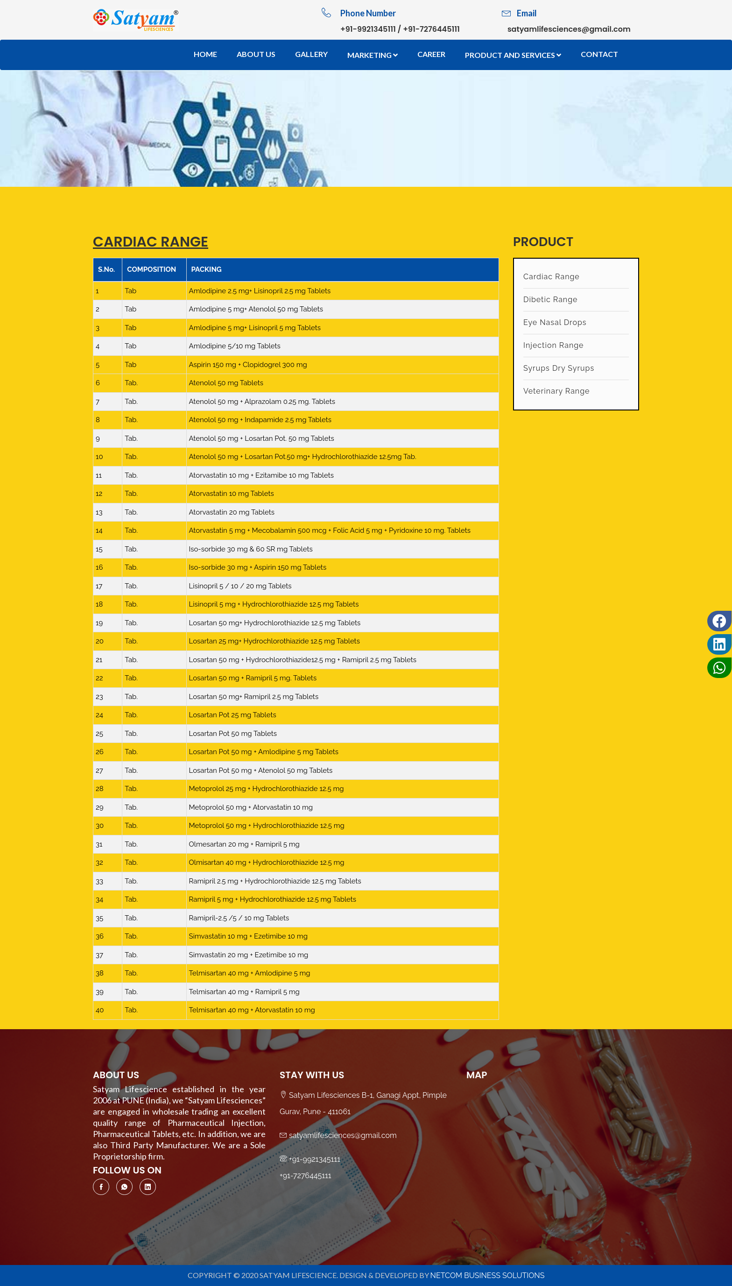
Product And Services (513, 54)
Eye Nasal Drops (555, 322)
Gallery (311, 53)
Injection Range (553, 345)
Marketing (372, 54)
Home (205, 53)
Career (431, 53)
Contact (599, 53)
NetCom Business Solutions (487, 1275)
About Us (256, 53)
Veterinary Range (556, 391)
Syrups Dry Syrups (558, 368)
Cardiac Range (551, 276)
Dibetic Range (550, 299)
